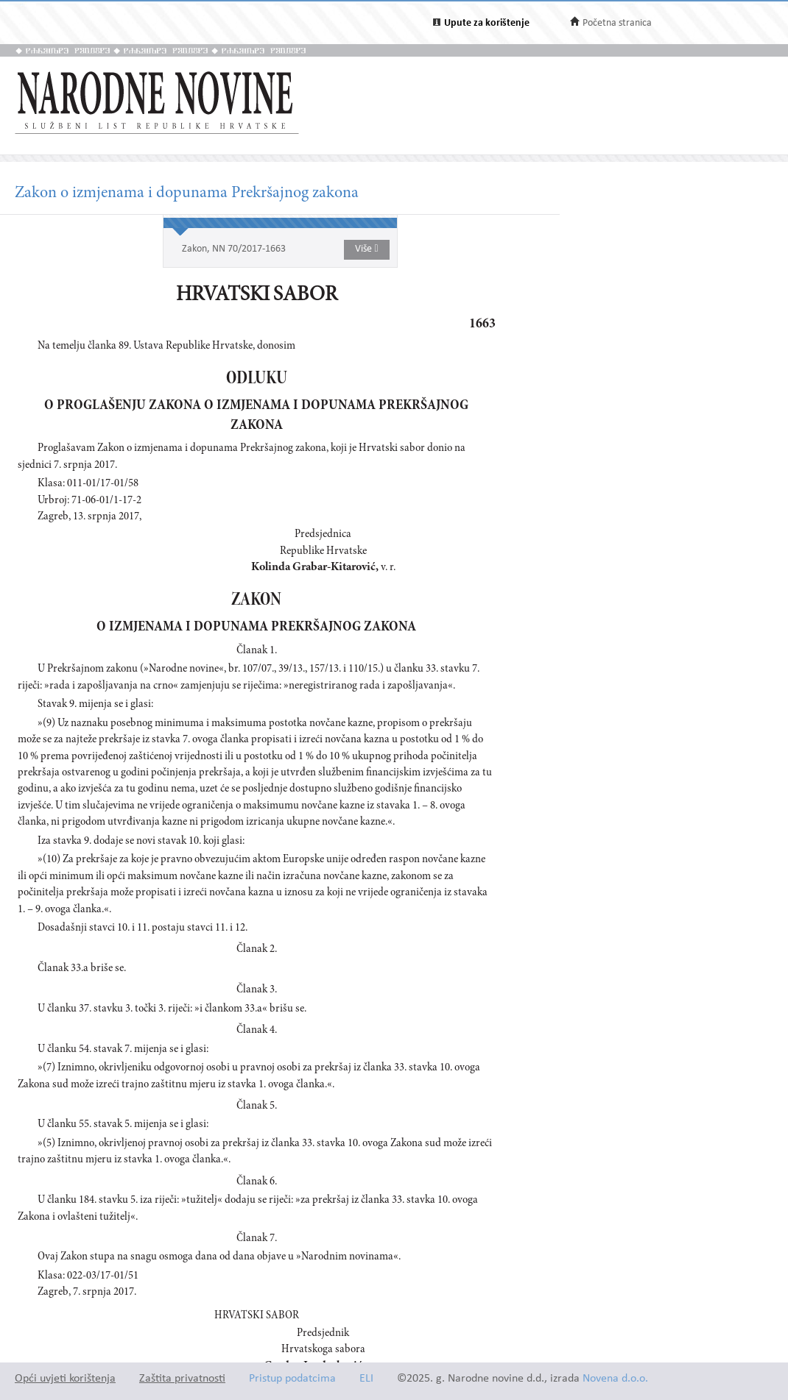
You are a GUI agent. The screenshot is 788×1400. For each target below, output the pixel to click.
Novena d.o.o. (615, 1379)
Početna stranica (617, 23)
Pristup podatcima (292, 1379)
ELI (366, 1379)
